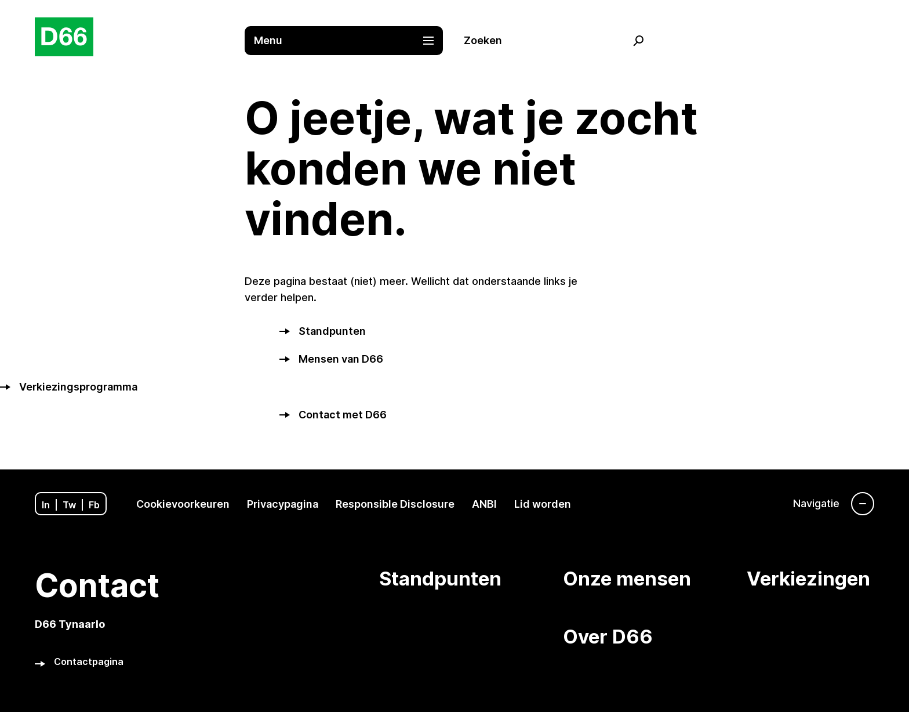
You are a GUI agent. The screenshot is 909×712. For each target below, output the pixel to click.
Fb (94, 505)
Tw (69, 505)
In (46, 505)
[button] (349, 40)
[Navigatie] (833, 504)
